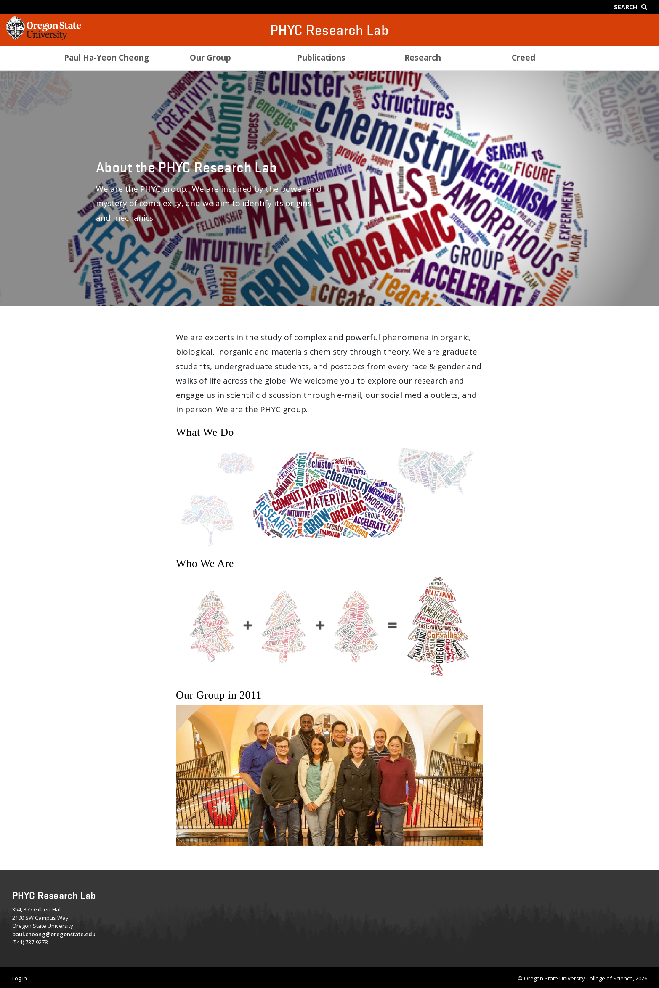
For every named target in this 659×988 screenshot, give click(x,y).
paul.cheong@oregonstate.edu (54, 934)
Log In (19, 978)
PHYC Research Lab (329, 30)
